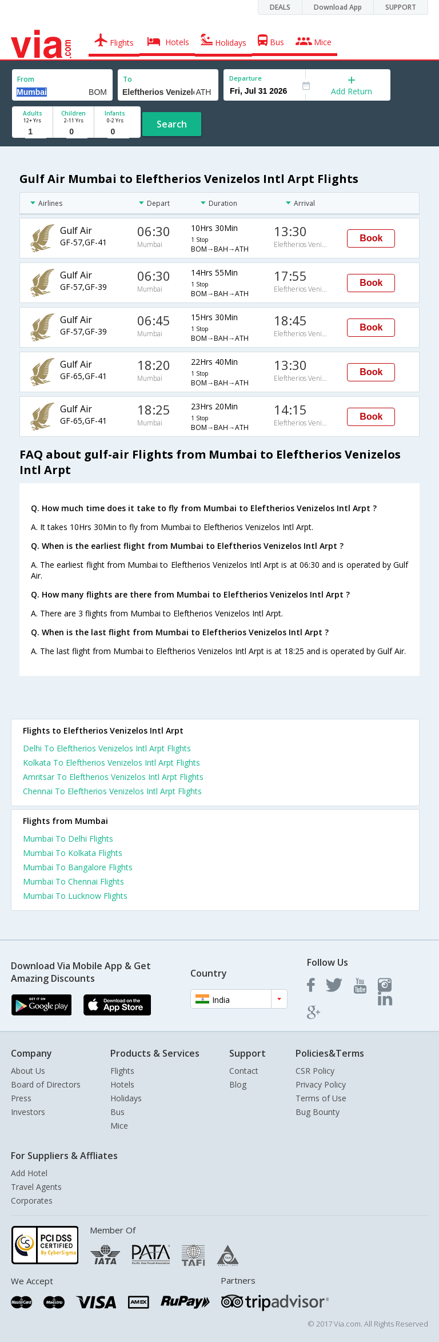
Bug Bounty (318, 1111)
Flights (122, 1070)
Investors (28, 1111)
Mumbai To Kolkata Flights (72, 852)
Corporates (32, 1200)
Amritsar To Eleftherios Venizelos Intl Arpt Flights (113, 776)
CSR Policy (315, 1070)
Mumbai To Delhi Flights (68, 838)
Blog (237, 1084)
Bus (117, 1111)
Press (21, 1098)
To (127, 79)
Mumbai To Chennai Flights (73, 881)
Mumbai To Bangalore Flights (78, 867)
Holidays (126, 1098)
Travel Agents (36, 1186)
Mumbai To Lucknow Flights (75, 895)
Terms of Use (321, 1098)
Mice (119, 1125)
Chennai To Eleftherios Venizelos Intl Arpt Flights (112, 791)
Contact (243, 1070)
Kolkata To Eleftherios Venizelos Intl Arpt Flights (111, 762)
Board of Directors (46, 1084)
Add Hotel (29, 1173)
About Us (28, 1070)
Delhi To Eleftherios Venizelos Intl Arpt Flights (107, 748)
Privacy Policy (321, 1084)
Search (172, 124)
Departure (245, 78)
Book (371, 238)
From (25, 79)
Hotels (122, 1084)
